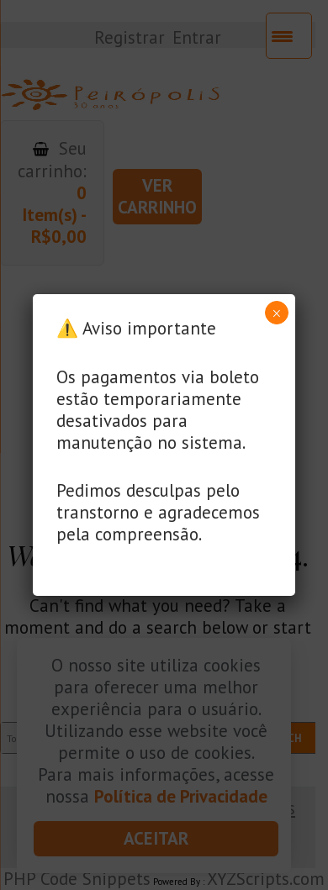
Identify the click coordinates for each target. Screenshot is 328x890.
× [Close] (276, 313)
